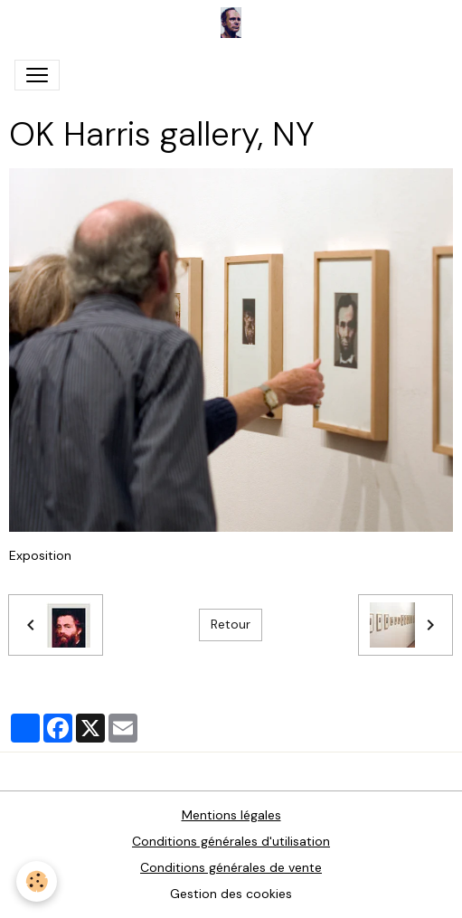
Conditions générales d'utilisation (231, 841)
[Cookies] (36, 881)
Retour (230, 624)
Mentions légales (231, 815)
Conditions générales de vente (231, 867)
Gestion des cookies (231, 893)
